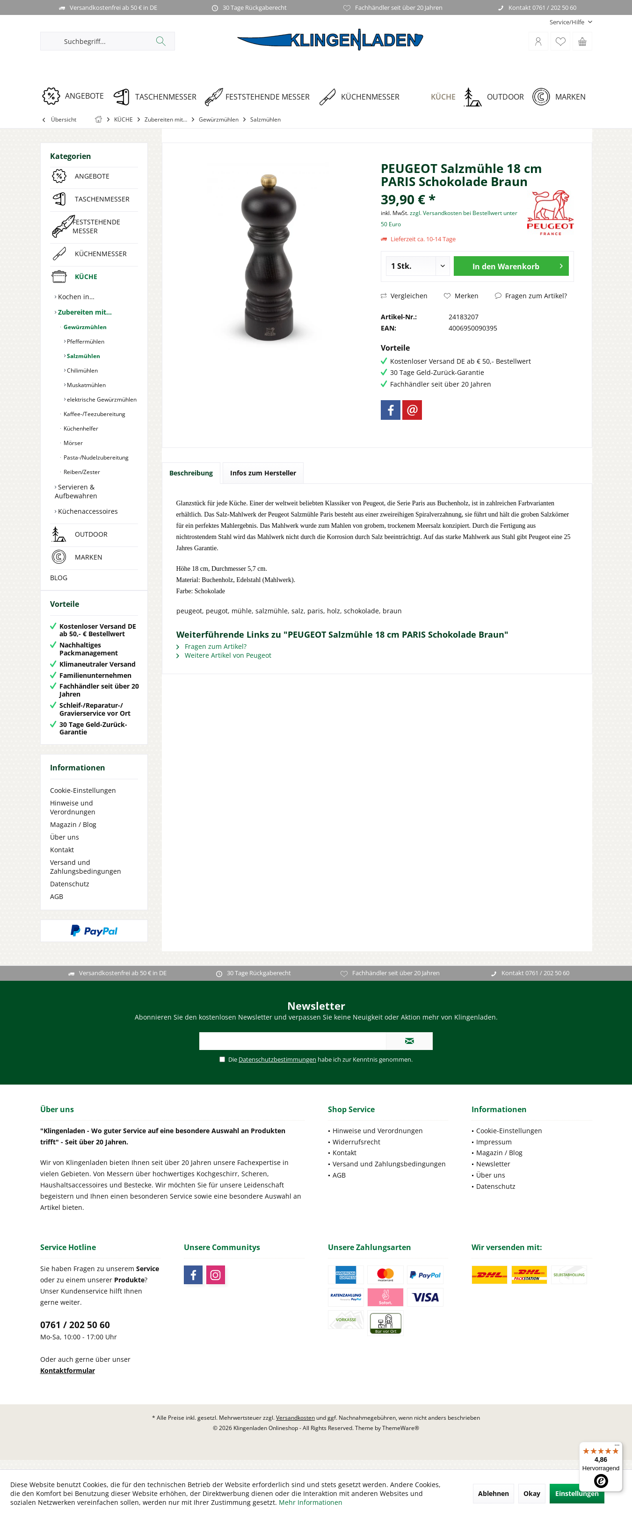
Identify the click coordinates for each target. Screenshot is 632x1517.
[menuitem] (567, 22)
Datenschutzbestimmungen (277, 1068)
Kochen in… (75, 296)
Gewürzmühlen (84, 327)
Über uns (64, 846)
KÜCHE (86, 276)
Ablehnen (493, 1493)
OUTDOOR (91, 534)
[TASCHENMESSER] (157, 97)
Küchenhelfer (80, 428)
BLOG (58, 577)
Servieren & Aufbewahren (76, 491)
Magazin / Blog (73, 833)
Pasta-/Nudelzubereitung (95, 457)
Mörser (72, 443)
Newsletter (493, 1173)
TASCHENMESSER (102, 198)
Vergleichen (404, 295)
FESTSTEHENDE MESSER (96, 226)
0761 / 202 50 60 (75, 1334)
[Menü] (617, 1447)
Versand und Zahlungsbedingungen (85, 876)
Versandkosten (295, 1427)
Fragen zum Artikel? (531, 295)
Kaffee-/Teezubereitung (93, 414)
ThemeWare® (400, 1437)
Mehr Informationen (310, 1502)
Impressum (494, 1151)
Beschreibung (191, 472)
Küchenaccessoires (87, 511)
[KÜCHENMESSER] (362, 97)
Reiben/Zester (81, 472)
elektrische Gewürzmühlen (101, 399)
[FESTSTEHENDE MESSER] (260, 97)
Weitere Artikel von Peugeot (223, 655)
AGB (56, 905)
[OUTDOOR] (497, 97)
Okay (531, 1493)
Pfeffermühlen (84, 341)
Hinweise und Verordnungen (72, 817)
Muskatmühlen (85, 385)
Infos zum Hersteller (263, 472)
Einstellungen (577, 1493)
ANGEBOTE (92, 176)
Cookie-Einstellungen (83, 799)
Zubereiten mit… (84, 312)
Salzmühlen (82, 356)
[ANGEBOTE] (76, 96)
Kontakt (62, 859)
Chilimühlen (81, 370)
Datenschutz (69, 893)
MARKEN (88, 557)
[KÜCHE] (434, 97)
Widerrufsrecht (356, 1151)
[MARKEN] (562, 97)
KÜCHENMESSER (101, 253)
